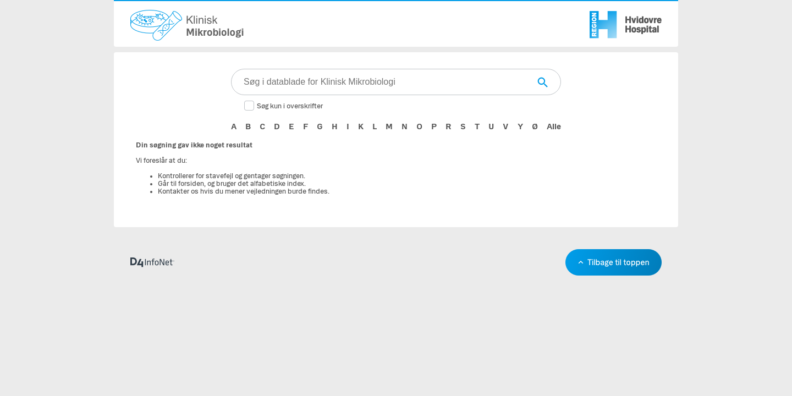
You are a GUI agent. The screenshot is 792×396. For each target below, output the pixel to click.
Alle (554, 126)
